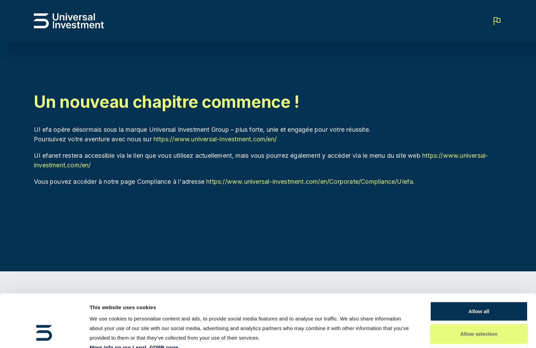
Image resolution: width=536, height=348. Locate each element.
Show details (359, 334)
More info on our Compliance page (133, 311)
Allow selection (478, 288)
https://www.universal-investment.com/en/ (215, 139)
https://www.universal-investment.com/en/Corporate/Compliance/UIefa (309, 181)
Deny (479, 310)
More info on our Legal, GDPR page (134, 302)
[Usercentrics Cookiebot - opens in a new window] (44, 335)
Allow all (479, 266)
